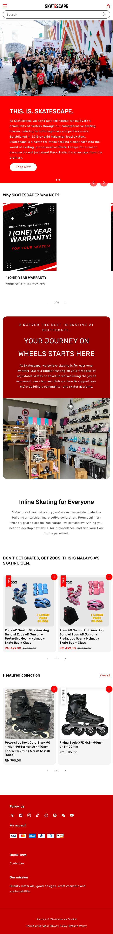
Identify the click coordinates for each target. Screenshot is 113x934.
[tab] (54, 180)
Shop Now (23, 167)
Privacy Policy (58, 925)
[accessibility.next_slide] (65, 302)
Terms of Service (37, 925)
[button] (5, 6)
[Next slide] (104, 182)
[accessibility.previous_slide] (47, 302)
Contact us (17, 863)
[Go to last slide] (93, 182)
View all (105, 675)
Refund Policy (78, 925)
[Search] (104, 14)
